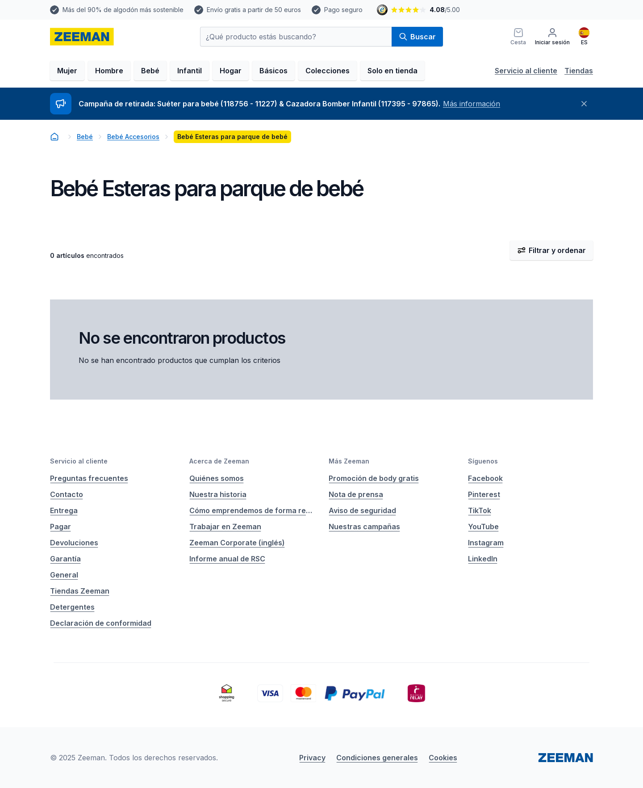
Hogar (231, 70)
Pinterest (484, 494)
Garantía (65, 558)
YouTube (483, 526)
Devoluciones (74, 542)
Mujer (67, 70)
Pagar (60, 526)
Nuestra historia (217, 494)
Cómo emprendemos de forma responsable (251, 510)
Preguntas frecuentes (89, 478)
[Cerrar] (584, 104)
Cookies (443, 757)
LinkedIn (482, 558)
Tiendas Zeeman (79, 590)
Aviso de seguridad (362, 510)
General (64, 574)
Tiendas (578, 70)
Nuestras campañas (364, 526)
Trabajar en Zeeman (225, 526)
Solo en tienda (392, 70)
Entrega (64, 510)
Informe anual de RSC (227, 558)
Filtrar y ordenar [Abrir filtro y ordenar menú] (551, 250)
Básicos (273, 70)
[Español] (584, 36)
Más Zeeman (349, 461)
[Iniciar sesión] (552, 36)
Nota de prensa (356, 494)
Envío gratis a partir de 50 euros (254, 9)
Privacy (312, 757)
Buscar (417, 36)
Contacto (66, 494)
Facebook (485, 478)
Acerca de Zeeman (219, 461)
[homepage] (82, 37)
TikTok (479, 510)
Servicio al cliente (526, 70)
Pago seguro (343, 9)
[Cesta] (518, 36)
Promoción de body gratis (374, 478)
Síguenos (483, 461)
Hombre (109, 70)
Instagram (486, 542)
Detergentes (72, 607)
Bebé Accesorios (133, 136)
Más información (471, 103)
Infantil (189, 70)
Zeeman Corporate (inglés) (237, 542)
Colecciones (327, 70)
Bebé (150, 70)
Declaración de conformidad (100, 623)
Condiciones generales (377, 757)
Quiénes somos (216, 478)
